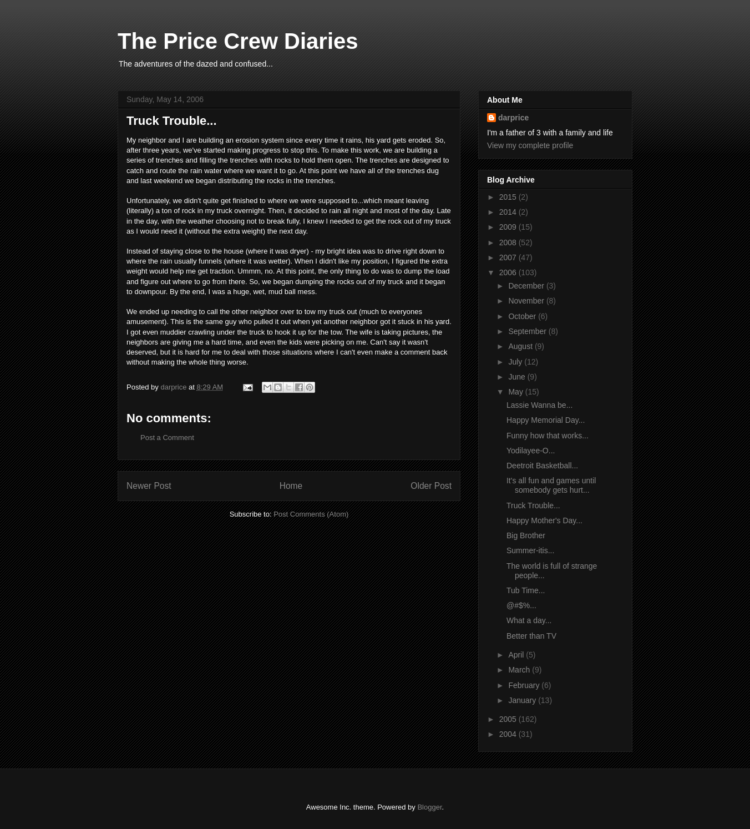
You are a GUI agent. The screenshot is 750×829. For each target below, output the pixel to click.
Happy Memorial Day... (545, 420)
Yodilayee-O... (530, 450)
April (517, 654)
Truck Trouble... (533, 505)
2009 (509, 227)
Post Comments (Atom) (310, 514)
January (523, 700)
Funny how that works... (547, 435)
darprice (513, 117)
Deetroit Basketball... (542, 465)
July (516, 361)
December (527, 285)
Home (291, 486)
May (516, 391)
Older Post (431, 486)
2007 (509, 257)
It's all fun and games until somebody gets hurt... (551, 485)
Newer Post (148, 486)
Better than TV (531, 635)
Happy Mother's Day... (544, 520)
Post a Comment (167, 437)
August (521, 346)
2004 (509, 734)
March (520, 669)
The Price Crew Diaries (238, 41)
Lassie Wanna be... (539, 405)
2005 (509, 719)
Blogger (429, 807)
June (517, 376)
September (528, 331)
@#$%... (521, 605)
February (524, 685)
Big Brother (525, 535)
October (523, 316)
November (527, 300)
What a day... (528, 620)
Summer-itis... (530, 550)
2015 (509, 197)
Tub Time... (525, 590)
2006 (509, 272)
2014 (509, 212)
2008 (509, 242)
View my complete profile (530, 145)
